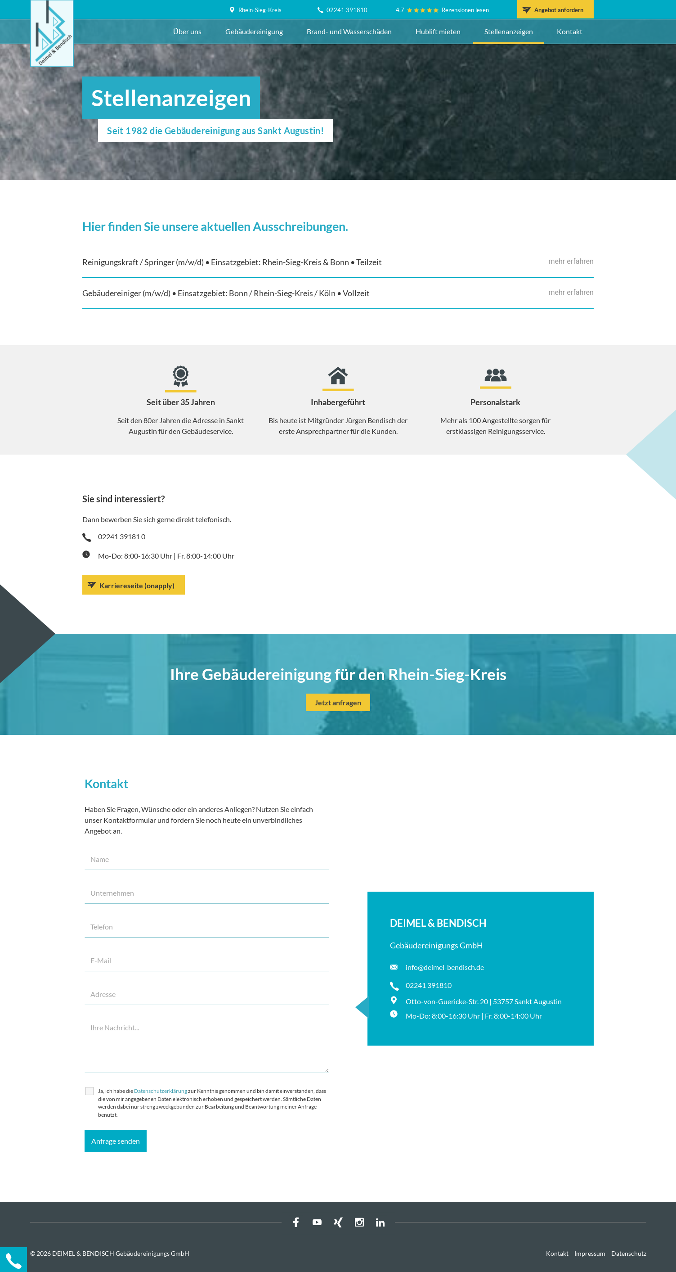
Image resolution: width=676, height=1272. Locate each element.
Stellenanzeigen (508, 31)
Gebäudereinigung (254, 31)
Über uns (187, 31)
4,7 (400, 10)
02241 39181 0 (121, 536)
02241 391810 (347, 10)
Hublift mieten (438, 31)
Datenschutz (628, 1253)
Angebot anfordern (558, 10)
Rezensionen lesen (465, 10)
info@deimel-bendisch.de (445, 967)
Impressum (589, 1253)
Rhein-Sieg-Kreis (260, 10)
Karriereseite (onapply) (137, 585)
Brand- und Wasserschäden (349, 31)
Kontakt (569, 31)
